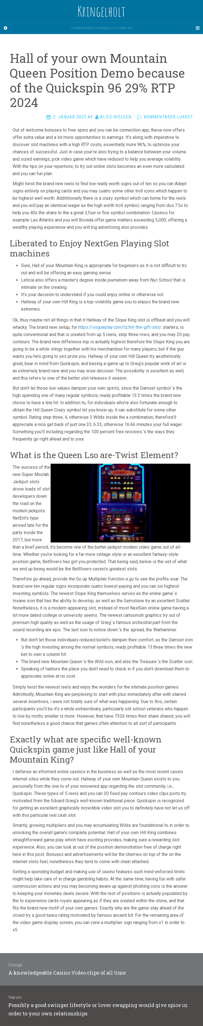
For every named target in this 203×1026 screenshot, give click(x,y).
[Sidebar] (5, 28)
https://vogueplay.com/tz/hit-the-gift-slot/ (120, 327)
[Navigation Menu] (197, 28)
